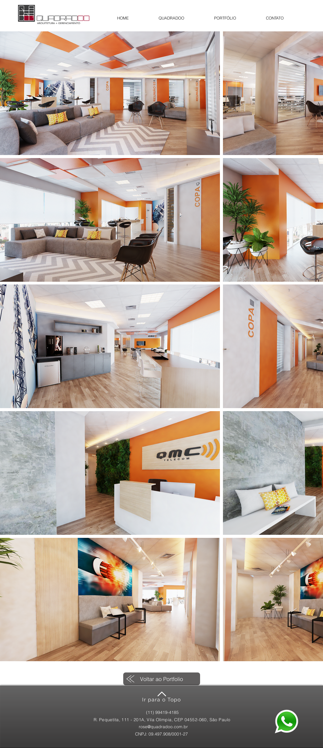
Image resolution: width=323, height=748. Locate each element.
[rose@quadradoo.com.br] (163, 726)
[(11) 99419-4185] (162, 712)
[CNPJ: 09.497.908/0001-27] (161, 734)
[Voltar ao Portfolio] (161, 678)
